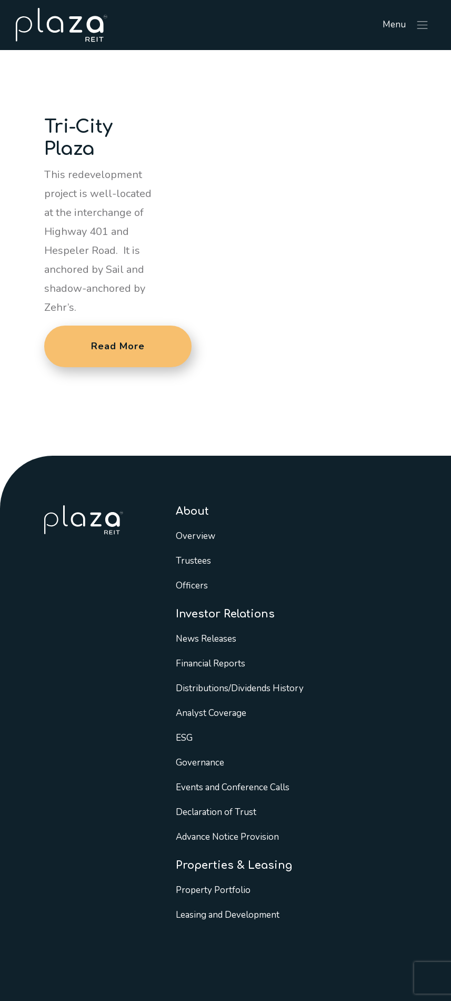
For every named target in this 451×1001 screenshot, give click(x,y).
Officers (192, 586)
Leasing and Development (227, 915)
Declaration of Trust (216, 812)
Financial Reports (210, 663)
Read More (118, 346)
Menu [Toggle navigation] (406, 25)
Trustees (193, 561)
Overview (195, 536)
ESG (184, 738)
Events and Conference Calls (232, 787)
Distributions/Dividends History (240, 688)
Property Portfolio (213, 890)
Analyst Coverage (211, 713)
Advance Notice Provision (227, 837)
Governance (200, 763)
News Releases (206, 639)
